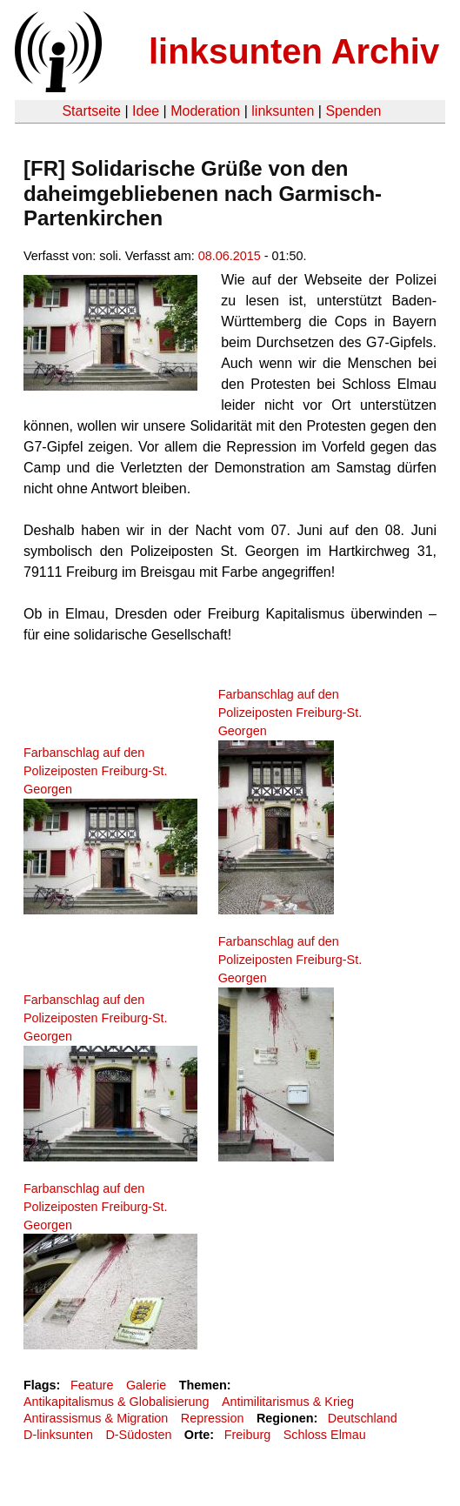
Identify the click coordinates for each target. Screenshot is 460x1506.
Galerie (146, 1385)
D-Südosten (138, 1435)
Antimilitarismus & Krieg (288, 1402)
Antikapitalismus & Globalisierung (116, 1402)
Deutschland (362, 1418)
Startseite (91, 111)
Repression (212, 1418)
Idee (145, 111)
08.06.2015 (229, 256)
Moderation (205, 111)
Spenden (353, 111)
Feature (92, 1385)
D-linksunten (58, 1435)
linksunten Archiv (294, 51)
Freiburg (247, 1435)
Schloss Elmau (324, 1435)
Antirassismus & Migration (95, 1418)
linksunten (282, 111)
